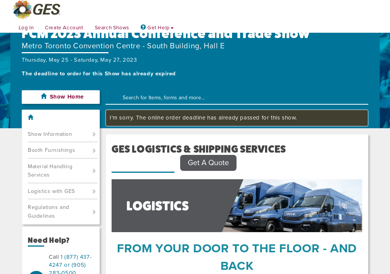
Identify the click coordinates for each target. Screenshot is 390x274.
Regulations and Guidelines (48, 211)
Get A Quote (208, 162)
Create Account (64, 28)
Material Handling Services (50, 170)
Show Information (50, 134)
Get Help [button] (157, 28)
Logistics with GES (51, 191)
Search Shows (112, 28)
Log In (26, 28)
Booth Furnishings (51, 150)
